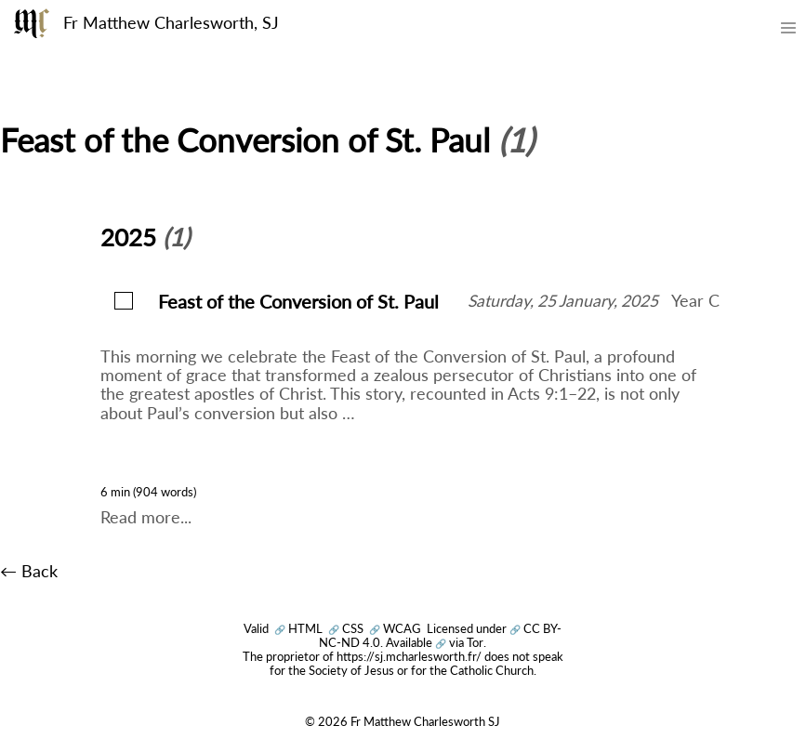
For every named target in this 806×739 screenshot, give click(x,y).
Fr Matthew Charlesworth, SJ (171, 23)
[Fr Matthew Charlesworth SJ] (31, 23)
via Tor (459, 642)
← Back (29, 571)
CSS (345, 628)
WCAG (395, 628)
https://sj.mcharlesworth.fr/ (409, 656)
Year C (695, 300)
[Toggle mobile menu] (789, 31)
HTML (298, 628)
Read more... (146, 517)
